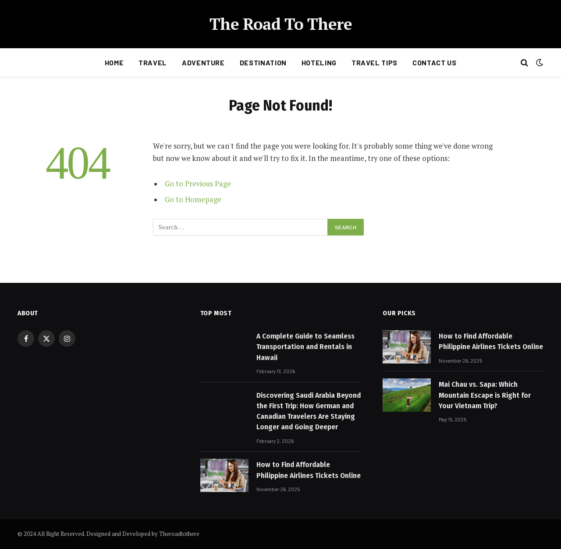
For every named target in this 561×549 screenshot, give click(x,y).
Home (114, 62)
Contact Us (434, 62)
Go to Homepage (193, 199)
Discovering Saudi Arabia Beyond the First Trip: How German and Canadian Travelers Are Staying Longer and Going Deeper (308, 411)
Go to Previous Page (198, 184)
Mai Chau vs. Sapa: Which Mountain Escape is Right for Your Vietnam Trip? (485, 395)
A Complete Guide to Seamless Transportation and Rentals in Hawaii (305, 347)
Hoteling (319, 62)
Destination (263, 62)
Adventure (203, 62)
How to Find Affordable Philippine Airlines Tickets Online (308, 470)
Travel (152, 62)
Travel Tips (375, 62)
